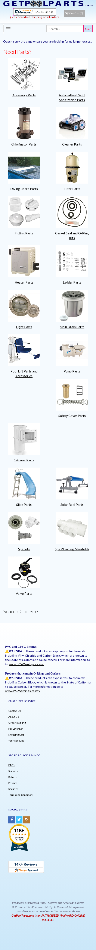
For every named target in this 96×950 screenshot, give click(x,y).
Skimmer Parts (24, 460)
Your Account (16, 740)
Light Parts (24, 327)
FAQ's (11, 765)
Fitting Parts (24, 233)
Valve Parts (24, 593)
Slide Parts (24, 504)
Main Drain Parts (72, 327)
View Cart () (74, 13)
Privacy (12, 783)
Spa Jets (24, 549)
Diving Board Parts (24, 189)
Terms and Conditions (21, 794)
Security (13, 788)
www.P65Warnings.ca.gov (26, 664)
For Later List (15, 728)
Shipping (13, 771)
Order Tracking (17, 722)
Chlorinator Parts (24, 144)
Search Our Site (20, 611)
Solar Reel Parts (72, 504)
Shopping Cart (16, 734)
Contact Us (14, 710)
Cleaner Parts (72, 144)
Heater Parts (24, 282)
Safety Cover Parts (72, 416)
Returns (13, 777)
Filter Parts (72, 189)
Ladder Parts (72, 282)
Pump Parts (72, 371)
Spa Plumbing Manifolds (72, 549)
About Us (13, 716)
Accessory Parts (24, 95)
